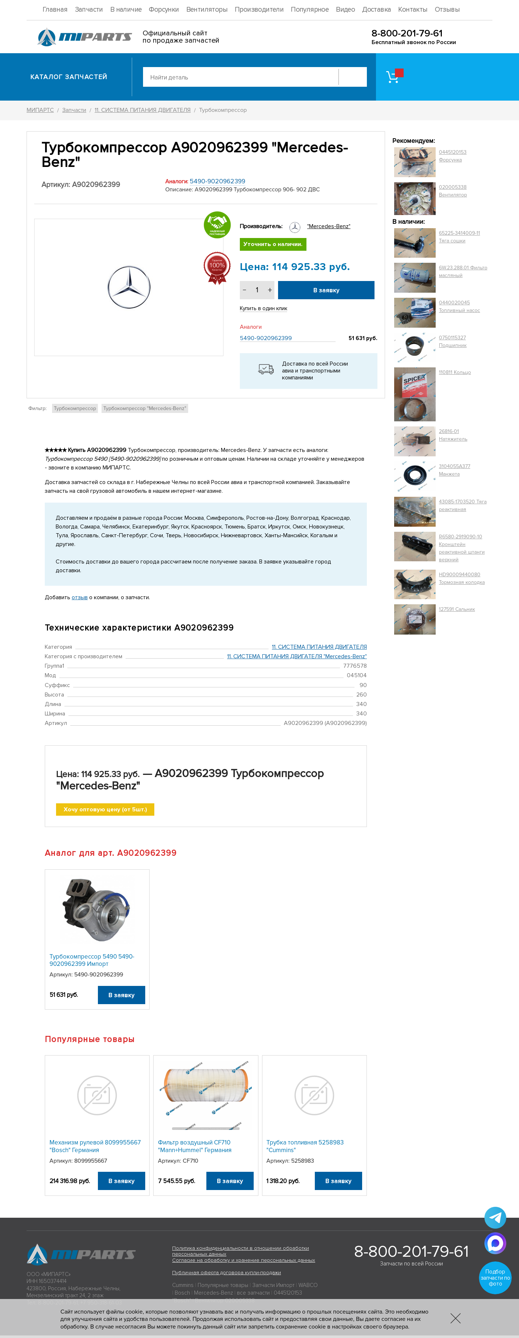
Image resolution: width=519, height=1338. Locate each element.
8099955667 (90, 1163)
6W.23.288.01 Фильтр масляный (463, 271)
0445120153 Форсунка (453, 156)
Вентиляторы (206, 9)
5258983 (302, 1163)
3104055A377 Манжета (454, 470)
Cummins (183, 1287)
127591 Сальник (457, 609)
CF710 (190, 1163)
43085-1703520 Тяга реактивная (463, 505)
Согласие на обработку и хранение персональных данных (243, 1263)
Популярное (310, 9)
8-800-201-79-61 (407, 33)
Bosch (182, 1295)
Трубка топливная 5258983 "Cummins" (305, 1148)
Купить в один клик (264, 309)
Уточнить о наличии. (274, 245)
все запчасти (253, 1295)
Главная (55, 9)
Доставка (376, 9)
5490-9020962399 (217, 181)
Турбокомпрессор (75, 409)
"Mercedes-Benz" (328, 226)
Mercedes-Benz (213, 1295)
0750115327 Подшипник (453, 341)
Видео (345, 9)
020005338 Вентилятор (453, 191)
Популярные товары (223, 1287)
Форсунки (164, 9)
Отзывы (447, 9)
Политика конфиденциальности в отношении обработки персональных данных (240, 1254)
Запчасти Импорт (273, 1287)
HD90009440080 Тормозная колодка (462, 578)
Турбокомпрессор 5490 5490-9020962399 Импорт (91, 962)
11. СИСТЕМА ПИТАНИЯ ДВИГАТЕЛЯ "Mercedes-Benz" (297, 658)
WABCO (308, 1287)
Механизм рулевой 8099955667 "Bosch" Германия (95, 1148)
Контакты (412, 9)
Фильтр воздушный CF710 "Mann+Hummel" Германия (194, 1148)
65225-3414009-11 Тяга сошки (459, 237)
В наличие (126, 9)
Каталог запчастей (69, 77)
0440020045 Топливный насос (459, 306)
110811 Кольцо (455, 372)
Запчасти (89, 9)
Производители (259, 9)
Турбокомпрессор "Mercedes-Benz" (144, 409)
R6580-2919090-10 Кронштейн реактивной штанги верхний (462, 548)
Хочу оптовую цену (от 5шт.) (105, 812)
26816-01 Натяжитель (453, 435)
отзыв (80, 598)
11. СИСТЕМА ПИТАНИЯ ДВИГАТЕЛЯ (319, 648)
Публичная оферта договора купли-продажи (226, 1275)
